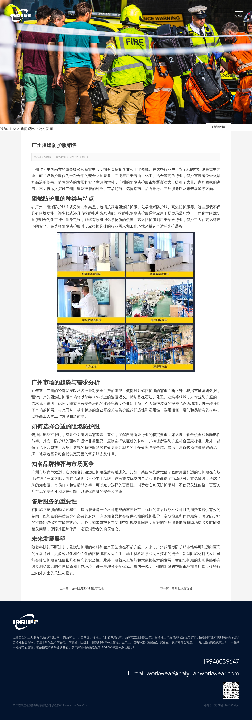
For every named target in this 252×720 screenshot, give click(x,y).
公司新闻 (46, 129)
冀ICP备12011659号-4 (226, 705)
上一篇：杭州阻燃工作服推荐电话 (82, 588)
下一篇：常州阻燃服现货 (176, 588)
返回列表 (218, 127)
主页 (12, 129)
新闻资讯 (27, 129)
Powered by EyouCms (74, 705)
